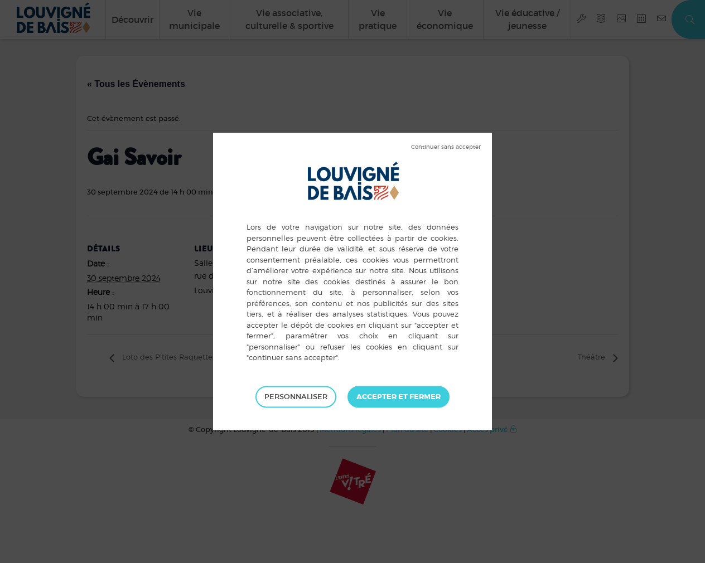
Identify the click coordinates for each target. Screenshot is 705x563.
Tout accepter (398, 397)
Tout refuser (446, 147)
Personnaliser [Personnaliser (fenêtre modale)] (295, 396)
